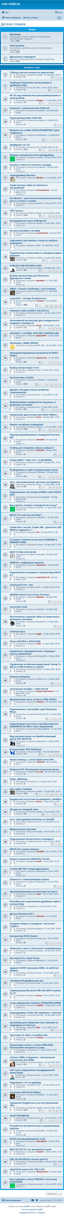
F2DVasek (40, 380)
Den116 (39, 1015)
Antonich (40, 916)
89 (53, 150)
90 (57, 150)
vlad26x (39, 1005)
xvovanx (39, 157)
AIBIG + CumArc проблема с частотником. (33, 288)
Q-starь (39, 1062)
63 (50, 216)
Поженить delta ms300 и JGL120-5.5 (29, 310)
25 (61, 271)
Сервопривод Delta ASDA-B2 (26, 118)
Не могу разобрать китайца (25, 230)
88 (50, 150)
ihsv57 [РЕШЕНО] (19, 1115)
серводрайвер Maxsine (22, 175)
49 (53, 430)
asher (38, 1075)
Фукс (38, 983)
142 (51, 385)
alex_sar (40, 1118)
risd (37, 395)
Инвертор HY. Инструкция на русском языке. (34, 769)
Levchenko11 (42, 233)
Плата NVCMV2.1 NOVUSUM (25, 641)
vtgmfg (39, 75)
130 (60, 794)
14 (53, 363)
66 (61, 216)
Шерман (40, 597)
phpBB (26, 1206)
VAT (38, 88)
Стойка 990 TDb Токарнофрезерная (29, 869)
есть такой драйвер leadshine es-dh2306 (32, 819)
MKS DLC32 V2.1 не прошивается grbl (30, 1149)
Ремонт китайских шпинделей (26, 424)
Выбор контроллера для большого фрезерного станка (29, 277)
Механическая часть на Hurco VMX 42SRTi (33, 699)
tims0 (38, 861)
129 (55, 794)
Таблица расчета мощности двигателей (32, 72)
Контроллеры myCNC (22, 377)
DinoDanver (41, 135)
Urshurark (40, 554)
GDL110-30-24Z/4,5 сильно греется (29, 1159)
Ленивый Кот (42, 1172)
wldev (38, 752)
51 (61, 430)
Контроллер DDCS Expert (24, 936)
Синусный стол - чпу (21, 585)
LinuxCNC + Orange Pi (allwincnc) (28, 298)
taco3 (38, 822)
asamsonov (41, 882)
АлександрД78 (42, 497)
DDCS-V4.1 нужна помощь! (24, 849)
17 (61, 477)
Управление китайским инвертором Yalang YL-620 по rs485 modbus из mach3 (36, 665)
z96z (38, 245)
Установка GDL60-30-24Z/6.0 (25, 1092)
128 (51, 794)
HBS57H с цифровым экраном (27, 562)
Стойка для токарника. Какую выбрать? (32, 448)
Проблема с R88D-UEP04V (24, 343)
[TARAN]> (40, 1095)
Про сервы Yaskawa (21, 789)
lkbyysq (39, 929)
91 (61, 150)
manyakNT (40, 517)
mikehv (39, 258)
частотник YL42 (18, 607)
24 (57, 271)
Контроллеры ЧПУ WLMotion (26, 749)
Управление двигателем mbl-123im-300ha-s (34, 414)
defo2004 (40, 440)
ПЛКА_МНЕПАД (18, 779)
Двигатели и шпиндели (22, 56)
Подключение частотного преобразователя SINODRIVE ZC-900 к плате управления (34, 725)
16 (61, 363)
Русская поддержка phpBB (32, 1209)
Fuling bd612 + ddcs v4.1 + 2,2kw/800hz (31, 460)
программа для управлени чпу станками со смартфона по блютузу (34, 1023)
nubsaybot (41, 565)
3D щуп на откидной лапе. (24, 809)
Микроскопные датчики (23, 829)
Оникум (40, 1037)
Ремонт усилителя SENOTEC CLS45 (29, 859)
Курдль (39, 268)
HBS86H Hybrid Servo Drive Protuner (29, 594)
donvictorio (40, 622)
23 (53, 271)
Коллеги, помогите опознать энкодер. (31, 165)
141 (46, 385)
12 (57, 103)
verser (39, 484)
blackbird (40, 281)
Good (38, 801)
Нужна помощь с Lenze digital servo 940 (32, 759)
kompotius (40, 110)
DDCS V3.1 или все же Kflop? (26, 515)
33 (50, 328)
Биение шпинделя (20, 676)
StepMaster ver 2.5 (20, 145)
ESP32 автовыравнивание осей (27, 1139)
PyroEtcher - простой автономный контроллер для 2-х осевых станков (35, 199)
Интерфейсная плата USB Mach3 (28, 221)
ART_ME (40, 345)
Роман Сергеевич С (45, 691)
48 (50, 430)
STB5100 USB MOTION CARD (25, 265)
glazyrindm (41, 336)
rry (37, 782)
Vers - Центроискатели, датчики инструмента (35, 482)
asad (38, 894)
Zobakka (40, 1162)
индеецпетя (41, 741)
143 (55, 385)
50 (57, 430)
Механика (15, 34)
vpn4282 (40, 851)
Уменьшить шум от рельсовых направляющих (36, 948)
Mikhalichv (40, 960)
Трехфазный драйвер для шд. (26, 980)
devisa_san (41, 938)
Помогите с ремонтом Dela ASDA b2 (29, 108)
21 (50, 755)
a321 (38, 587)
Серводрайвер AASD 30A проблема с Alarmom (36, 1012)
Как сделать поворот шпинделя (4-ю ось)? (33, 505)
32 (50, 487)
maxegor (40, 301)
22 (50, 271)
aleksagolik (41, 1141)
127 (46, 794)
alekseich (40, 609)
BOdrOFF (40, 291)
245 (60, 306)
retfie (38, 644)
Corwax (39, 313)
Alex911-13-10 (42, 714)
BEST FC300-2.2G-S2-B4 (23, 552)
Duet (38, 370)
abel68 (39, 462)
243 (51, 306)
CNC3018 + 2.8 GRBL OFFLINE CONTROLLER (34, 333)
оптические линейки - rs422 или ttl (29, 689)
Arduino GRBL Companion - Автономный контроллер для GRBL (32, 1058)
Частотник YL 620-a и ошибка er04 (28, 1035)
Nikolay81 (40, 1131)
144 (60, 385)
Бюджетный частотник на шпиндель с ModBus (36, 799)
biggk (38, 634)
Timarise (40, 702)
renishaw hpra (17, 631)
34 (53, 328)
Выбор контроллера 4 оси (24, 367)
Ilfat (38, 1027)
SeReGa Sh (41, 679)
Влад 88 (40, 450)
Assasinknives (42, 190)
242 (46, 306)
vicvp (38, 325)
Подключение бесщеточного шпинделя (31, 839)
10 (50, 103)
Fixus (38, 417)
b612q (39, 213)
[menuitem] (5, 12)
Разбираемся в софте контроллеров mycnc (34, 470)
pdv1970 (40, 203)
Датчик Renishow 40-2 (22, 914)
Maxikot (39, 178)
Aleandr (39, 1152)
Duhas (39, 841)
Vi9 (37, 147)
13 (61, 103)
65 (57, 216)
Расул (39, 995)
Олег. (38, 1085)
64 (53, 216)
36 (61, 328)
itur (37, 532)
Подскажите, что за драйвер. (26, 1082)
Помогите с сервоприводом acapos (29, 879)
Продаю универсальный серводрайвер (32, 155)
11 (53, 103)
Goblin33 (40, 762)
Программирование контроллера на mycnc (34, 891)
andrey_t (40, 427)
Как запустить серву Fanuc (25, 958)
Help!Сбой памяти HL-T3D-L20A (27, 1169)
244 (55, 306)
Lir (37, 1050)
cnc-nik (39, 772)
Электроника (17, 45)
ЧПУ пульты (16, 210)
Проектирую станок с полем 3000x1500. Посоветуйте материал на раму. (32, 1046)
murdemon (40, 167)
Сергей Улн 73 (42, 577)
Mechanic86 (41, 656)
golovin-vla (41, 358)
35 (57, 328)
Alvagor (39, 100)
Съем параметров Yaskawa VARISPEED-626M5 (35, 1003)
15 (57, 363)
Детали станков (13, 24)
